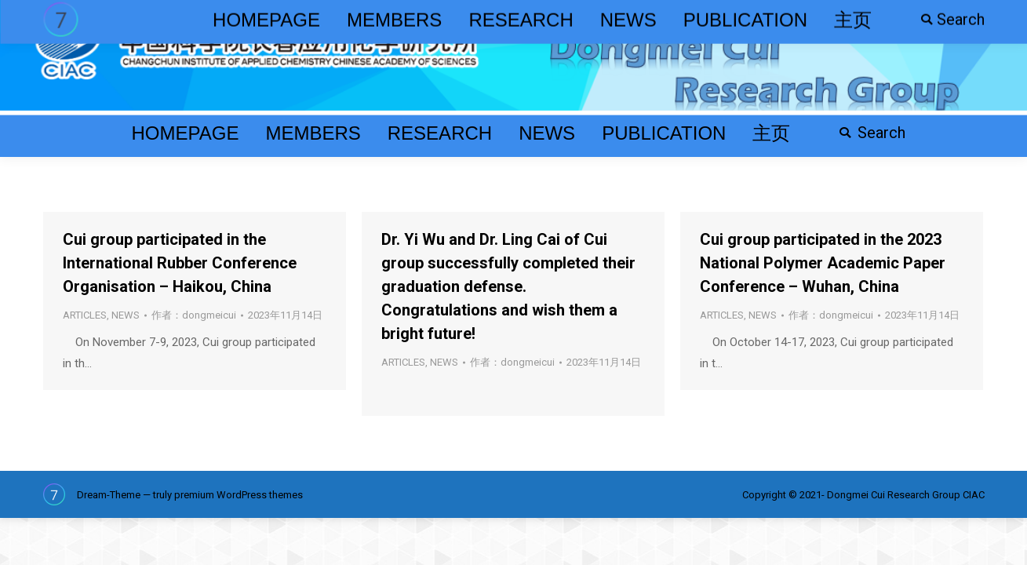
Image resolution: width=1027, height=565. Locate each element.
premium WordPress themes (238, 495)
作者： (193, 315)
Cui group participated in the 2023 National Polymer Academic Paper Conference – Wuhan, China (822, 263)
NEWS (125, 315)
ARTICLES (85, 315)
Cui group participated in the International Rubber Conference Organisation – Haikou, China (180, 263)
